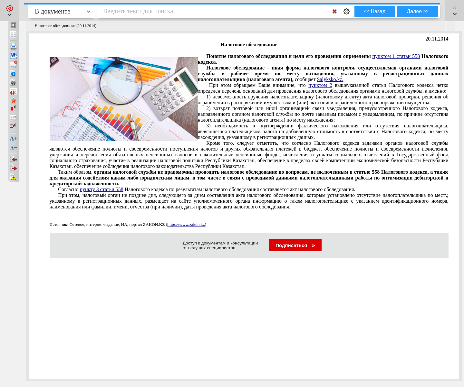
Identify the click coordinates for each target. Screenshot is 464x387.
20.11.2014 (436, 38)
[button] (9, 10)
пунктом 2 (320, 85)
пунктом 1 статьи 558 (396, 56)
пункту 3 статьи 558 (101, 189)
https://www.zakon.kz (186, 224)
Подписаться (295, 245)
